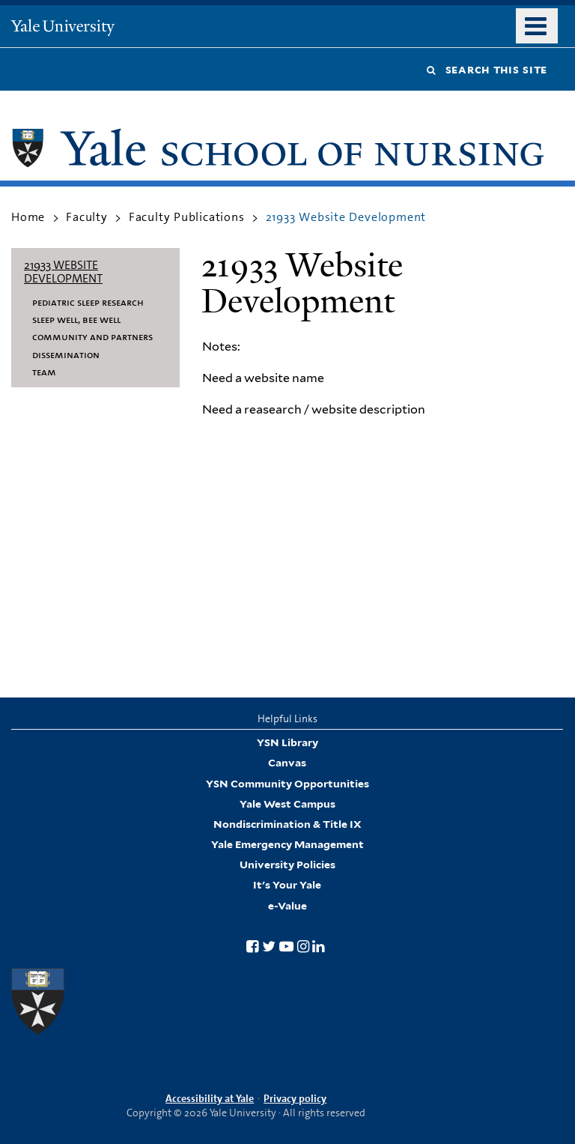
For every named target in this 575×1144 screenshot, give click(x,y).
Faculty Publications (187, 217)
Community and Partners (92, 336)
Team (44, 371)
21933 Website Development (63, 271)
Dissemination (66, 354)
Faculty (87, 217)
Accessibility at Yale (209, 1098)
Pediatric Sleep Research (88, 302)
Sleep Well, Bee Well (76, 319)
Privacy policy (295, 1098)
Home (28, 217)
